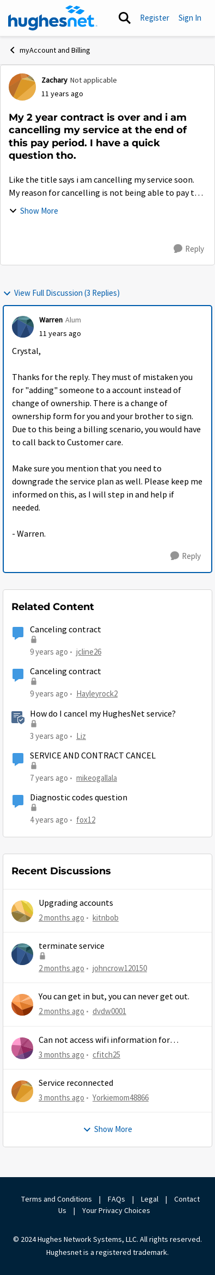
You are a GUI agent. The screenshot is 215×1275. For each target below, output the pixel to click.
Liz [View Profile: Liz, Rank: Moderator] (81, 735)
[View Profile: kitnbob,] (22, 911)
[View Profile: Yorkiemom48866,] (22, 1091)
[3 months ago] (61, 1055)
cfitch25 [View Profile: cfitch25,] (106, 1054)
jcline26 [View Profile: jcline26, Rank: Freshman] (88, 651)
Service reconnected (76, 1083)
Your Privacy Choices (117, 1210)
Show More (33, 211)
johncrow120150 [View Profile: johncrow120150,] (120, 968)
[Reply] (188, 249)
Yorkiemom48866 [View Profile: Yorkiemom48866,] (121, 1097)
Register (154, 18)
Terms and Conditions (56, 1199)
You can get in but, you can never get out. (114, 996)
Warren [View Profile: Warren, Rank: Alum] (51, 320)
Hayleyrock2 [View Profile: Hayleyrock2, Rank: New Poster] (97, 693)
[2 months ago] (61, 918)
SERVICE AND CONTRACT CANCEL (93, 755)
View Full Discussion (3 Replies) (61, 293)
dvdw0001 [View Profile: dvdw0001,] (109, 1011)
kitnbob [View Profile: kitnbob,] (106, 917)
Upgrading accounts (76, 903)
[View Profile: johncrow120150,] (22, 954)
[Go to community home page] (52, 17)
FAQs (116, 1199)
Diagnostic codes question (78, 797)
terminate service (72, 946)
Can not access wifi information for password (104, 1040)
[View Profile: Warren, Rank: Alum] (23, 327)
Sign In (190, 18)
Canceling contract (65, 629)
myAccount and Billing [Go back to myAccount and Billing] (49, 50)
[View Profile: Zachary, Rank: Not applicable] (22, 87)
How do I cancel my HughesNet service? (103, 713)
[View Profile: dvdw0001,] (22, 1005)
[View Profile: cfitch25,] (22, 1048)
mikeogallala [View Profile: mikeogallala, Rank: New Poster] (96, 778)
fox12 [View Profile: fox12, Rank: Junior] (85, 819)
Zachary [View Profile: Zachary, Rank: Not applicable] (54, 80)
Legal (149, 1199)
